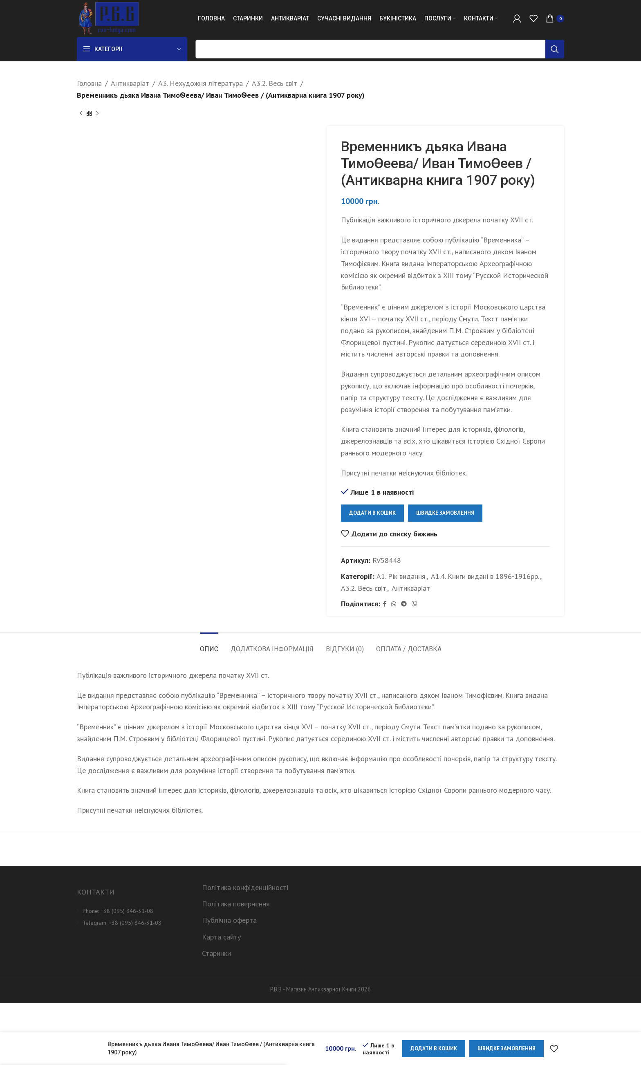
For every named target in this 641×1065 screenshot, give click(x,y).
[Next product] (97, 114)
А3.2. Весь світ (274, 83)
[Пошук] (379, 49)
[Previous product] (81, 114)
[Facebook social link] (384, 604)
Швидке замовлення (445, 512)
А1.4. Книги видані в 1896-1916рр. (485, 576)
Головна (89, 83)
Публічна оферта (229, 920)
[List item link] (133, 910)
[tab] (209, 644)
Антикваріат (130, 83)
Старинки (216, 953)
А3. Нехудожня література (200, 83)
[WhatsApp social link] (394, 604)
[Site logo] (108, 17)
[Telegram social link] (404, 604)
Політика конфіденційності (245, 887)
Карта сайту (221, 937)
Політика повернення (236, 903)
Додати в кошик (372, 512)
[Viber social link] (414, 604)
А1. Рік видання (401, 576)
